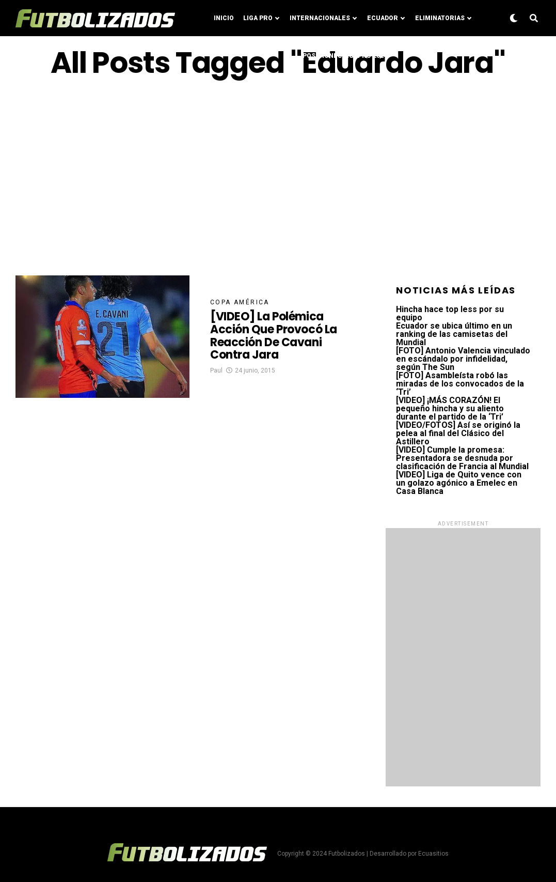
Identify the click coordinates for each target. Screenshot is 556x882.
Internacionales (320, 18)
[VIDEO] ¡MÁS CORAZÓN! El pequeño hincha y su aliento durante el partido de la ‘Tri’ (450, 408)
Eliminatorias (440, 18)
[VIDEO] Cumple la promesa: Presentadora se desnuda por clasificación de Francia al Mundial (462, 458)
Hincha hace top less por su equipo (450, 313)
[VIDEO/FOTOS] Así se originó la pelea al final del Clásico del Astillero (458, 433)
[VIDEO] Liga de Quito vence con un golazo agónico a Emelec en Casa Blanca (458, 483)
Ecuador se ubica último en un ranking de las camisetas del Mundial (454, 334)
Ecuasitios (433, 853)
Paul (216, 370)
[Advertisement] (278, 177)
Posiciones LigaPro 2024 (345, 55)
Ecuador (382, 18)
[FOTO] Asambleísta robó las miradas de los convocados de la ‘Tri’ (460, 383)
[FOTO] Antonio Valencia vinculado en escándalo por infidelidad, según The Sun (463, 359)
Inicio (224, 18)
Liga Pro (258, 18)
